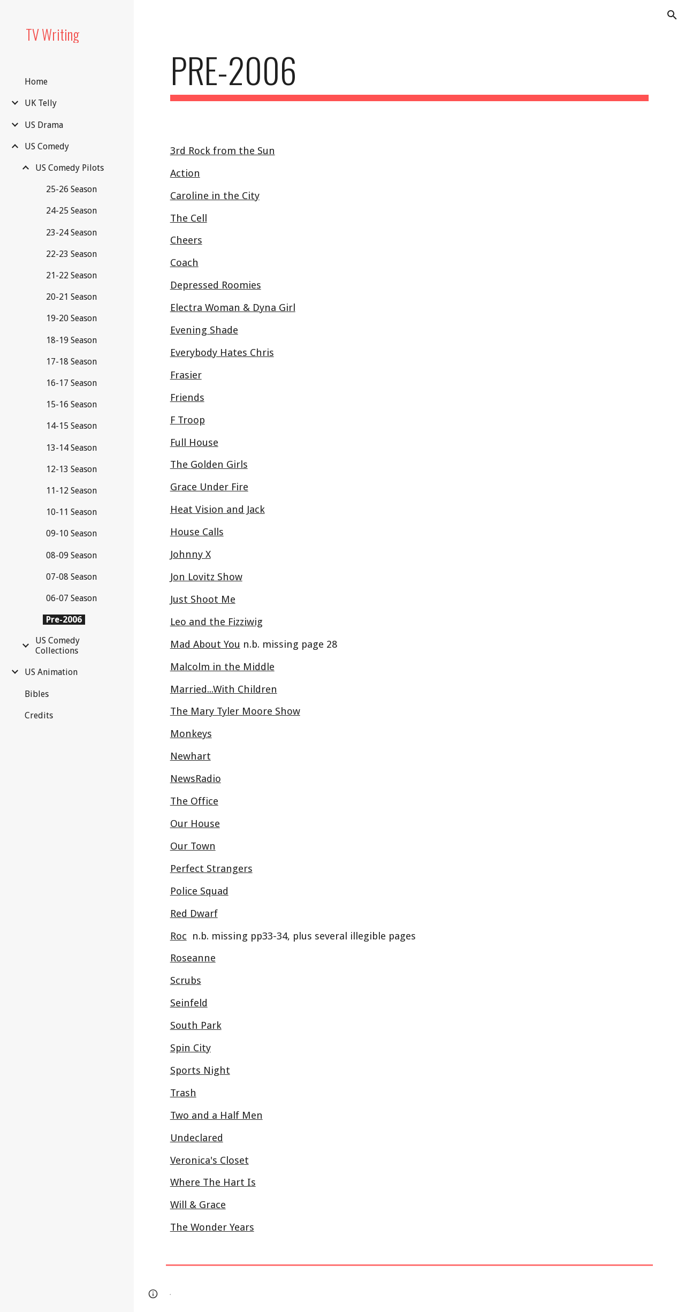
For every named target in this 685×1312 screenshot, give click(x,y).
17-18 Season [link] (71, 362)
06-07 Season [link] (71, 598)
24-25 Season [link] (71, 211)
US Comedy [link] (47, 146)
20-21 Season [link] (71, 297)
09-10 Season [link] (71, 533)
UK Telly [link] (41, 103)
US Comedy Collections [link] (57, 645)
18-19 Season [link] (71, 340)
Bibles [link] (37, 694)
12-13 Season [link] (71, 469)
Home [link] (36, 82)
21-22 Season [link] (71, 275)
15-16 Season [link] (71, 404)
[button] (672, 15)
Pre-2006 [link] (64, 620)
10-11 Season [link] (71, 512)
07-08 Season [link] (71, 577)
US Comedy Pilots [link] (69, 168)
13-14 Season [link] (71, 448)
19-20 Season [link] (71, 318)
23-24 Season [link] (71, 232)
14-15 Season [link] (71, 426)
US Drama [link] (44, 125)
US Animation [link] (51, 672)
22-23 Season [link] (71, 254)
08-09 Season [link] (71, 555)
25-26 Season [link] (71, 189)
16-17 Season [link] (71, 383)
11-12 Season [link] (71, 491)
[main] (409, 75)
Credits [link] (39, 715)
